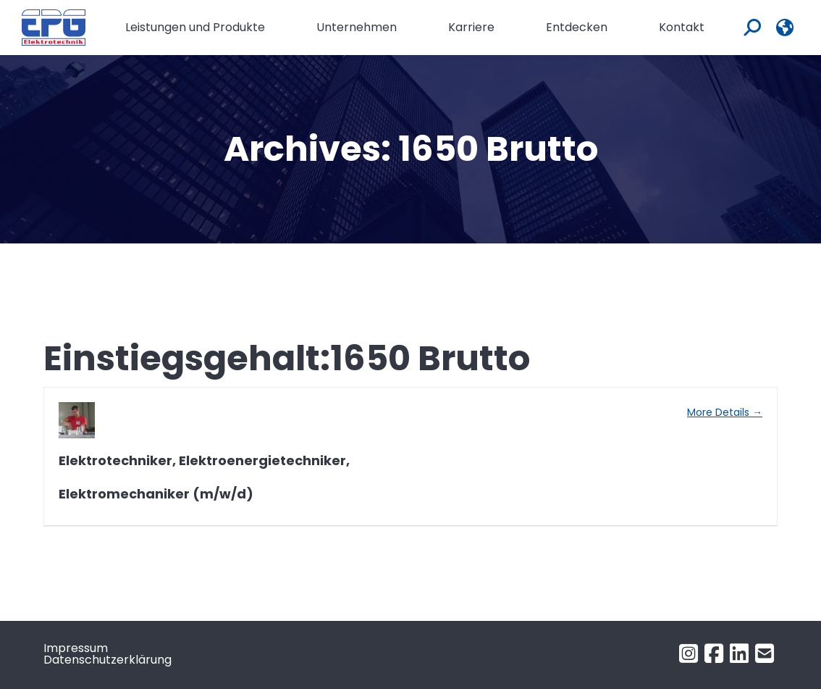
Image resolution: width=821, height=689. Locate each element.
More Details (724, 412)
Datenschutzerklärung (107, 659)
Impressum (75, 648)
